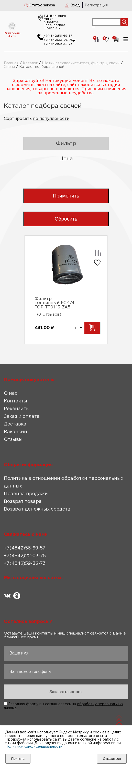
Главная (11, 63)
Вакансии (15, 432)
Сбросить (66, 219)
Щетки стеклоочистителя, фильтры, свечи (80, 63)
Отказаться (112, 759)
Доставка (15, 424)
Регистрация (96, 5)
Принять (18, 759)
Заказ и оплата (22, 416)
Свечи (9, 66)
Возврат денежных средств (37, 509)
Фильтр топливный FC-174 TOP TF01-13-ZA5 (55, 303)
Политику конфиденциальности (33, 746)
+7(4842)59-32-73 (58, 44)
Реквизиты (17, 409)
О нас (10, 393)
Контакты (15, 401)
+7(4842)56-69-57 (58, 35)
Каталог (30, 63)
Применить (66, 196)
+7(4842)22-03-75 (58, 39)
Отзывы (13, 440)
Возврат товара (23, 502)
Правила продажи (26, 494)
